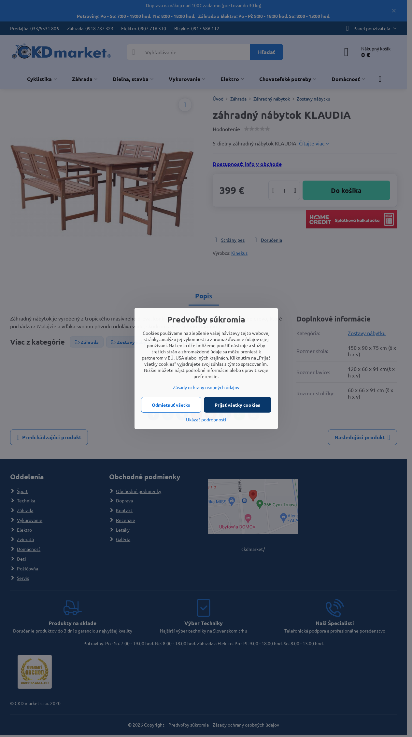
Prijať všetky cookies (237, 405)
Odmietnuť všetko (171, 405)
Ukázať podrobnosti (206, 419)
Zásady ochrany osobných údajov (206, 387)
